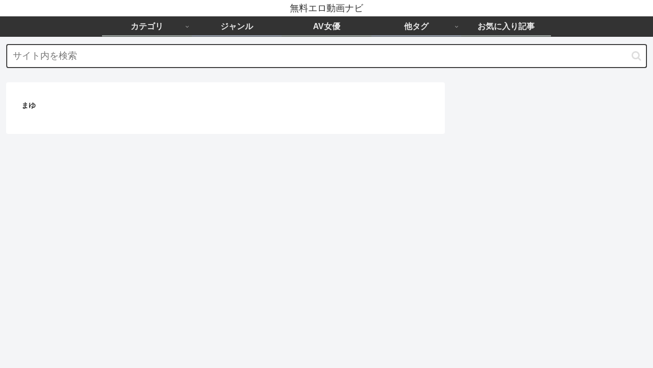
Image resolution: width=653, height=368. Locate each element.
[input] (326, 56)
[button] (636, 56)
